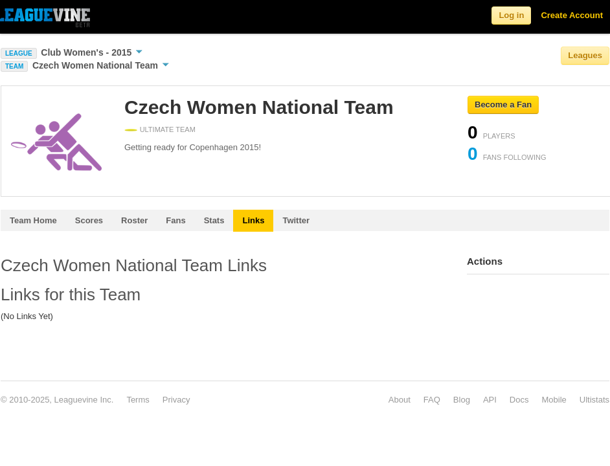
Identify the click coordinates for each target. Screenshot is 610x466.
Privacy (176, 400)
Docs (519, 400)
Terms (137, 400)
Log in (511, 15)
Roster (134, 220)
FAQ (432, 400)
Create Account (572, 15)
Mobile (553, 400)
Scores (89, 220)
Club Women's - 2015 (91, 52)
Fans (175, 220)
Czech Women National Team (100, 65)
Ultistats (594, 400)
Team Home (33, 220)
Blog (461, 400)
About (400, 400)
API (490, 400)
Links (253, 220)
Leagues (585, 55)
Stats (214, 220)
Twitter (296, 220)
